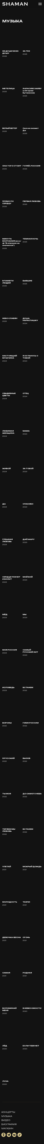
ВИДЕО (5, 1120)
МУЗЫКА (6, 1116)
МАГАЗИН (7, 1128)
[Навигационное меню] (40, 4)
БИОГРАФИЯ (9, 1124)
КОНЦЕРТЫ (8, 1112)
